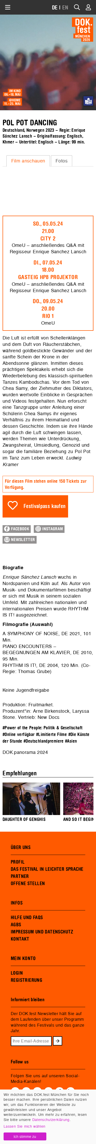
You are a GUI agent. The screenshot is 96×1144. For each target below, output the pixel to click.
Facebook (16, 529)
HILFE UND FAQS (27, 917)
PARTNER (20, 876)
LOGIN (17, 973)
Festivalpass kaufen (45, 506)
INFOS (17, 903)
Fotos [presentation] (62, 161)
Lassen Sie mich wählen (24, 1126)
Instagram (49, 529)
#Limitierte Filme (51, 734)
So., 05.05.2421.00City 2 (48, 231)
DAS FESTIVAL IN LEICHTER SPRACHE (47, 869)
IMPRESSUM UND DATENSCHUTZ (42, 931)
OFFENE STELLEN (28, 883)
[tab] (28, 161)
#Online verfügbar (19, 734)
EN (65, 8)
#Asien (71, 741)
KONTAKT (20, 939)
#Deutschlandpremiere (44, 741)
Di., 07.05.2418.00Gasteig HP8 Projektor (48, 270)
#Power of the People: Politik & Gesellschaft (42, 727)
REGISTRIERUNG (26, 980)
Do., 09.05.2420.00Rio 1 (48, 308)
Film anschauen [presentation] (28, 161)
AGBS (16, 924)
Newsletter (19, 540)
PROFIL (18, 862)
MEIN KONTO (23, 958)
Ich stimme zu (25, 1136)
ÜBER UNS (20, 847)
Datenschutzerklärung (51, 1119)
